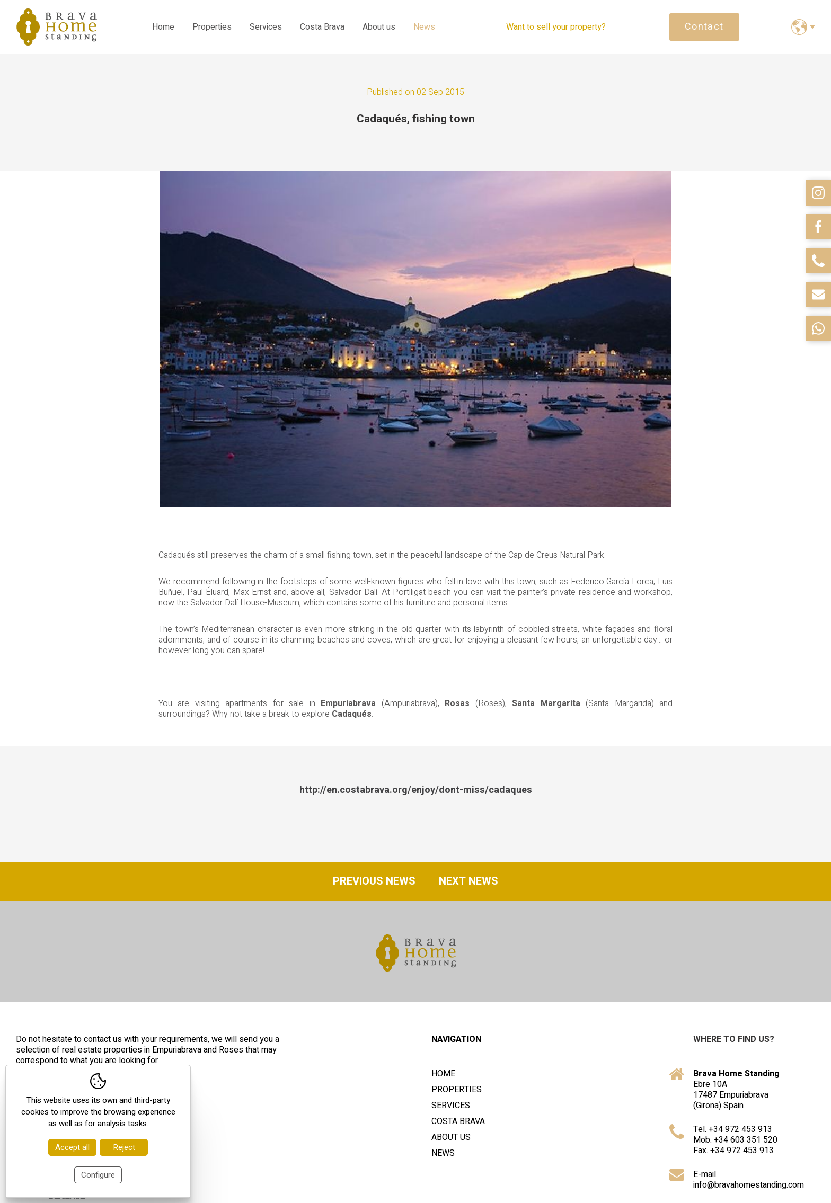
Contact (704, 27)
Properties (212, 27)
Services (266, 27)
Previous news (374, 881)
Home (163, 27)
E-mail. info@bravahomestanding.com (748, 1179)
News (424, 27)
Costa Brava (322, 27)
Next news (468, 881)
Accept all (72, 1147)
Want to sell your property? (556, 27)
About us (379, 27)
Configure (98, 1175)
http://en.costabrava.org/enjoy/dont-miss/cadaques (415, 790)
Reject (124, 1147)
